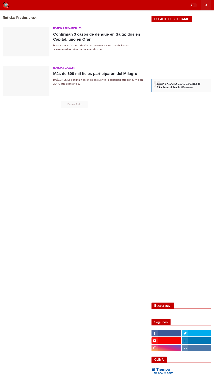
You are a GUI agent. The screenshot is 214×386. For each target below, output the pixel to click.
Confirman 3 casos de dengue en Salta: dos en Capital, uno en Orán (96, 36)
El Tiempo (160, 369)
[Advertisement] (181, 50)
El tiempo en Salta (162, 373)
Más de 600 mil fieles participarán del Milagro (95, 73)
